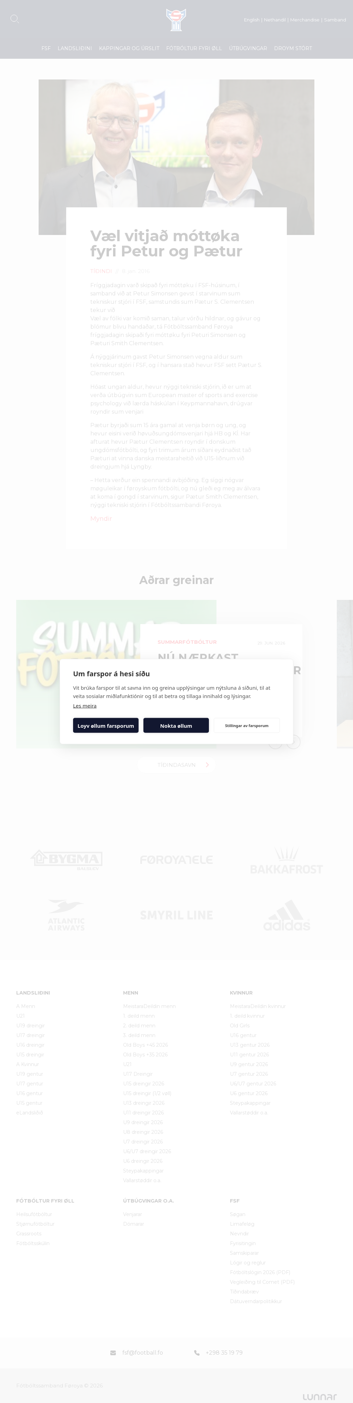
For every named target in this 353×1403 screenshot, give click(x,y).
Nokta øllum (176, 725)
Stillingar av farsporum (247, 725)
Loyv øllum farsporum (106, 725)
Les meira (85, 705)
